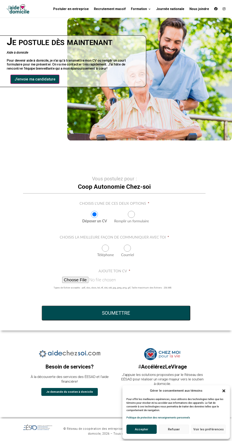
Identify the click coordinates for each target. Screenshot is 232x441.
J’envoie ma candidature (35, 79)
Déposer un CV (94, 221)
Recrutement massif (110, 9)
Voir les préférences (208, 429)
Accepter (141, 429)
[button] (224, 391)
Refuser (174, 429)
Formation (139, 9)
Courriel (127, 254)
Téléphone (105, 254)
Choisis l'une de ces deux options (114, 203)
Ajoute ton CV (114, 271)
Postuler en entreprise (71, 9)
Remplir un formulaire (131, 221)
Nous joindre (199, 9)
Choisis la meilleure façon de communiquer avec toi (114, 237)
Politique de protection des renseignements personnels (158, 417)
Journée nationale (170, 9)
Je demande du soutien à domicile (69, 391)
